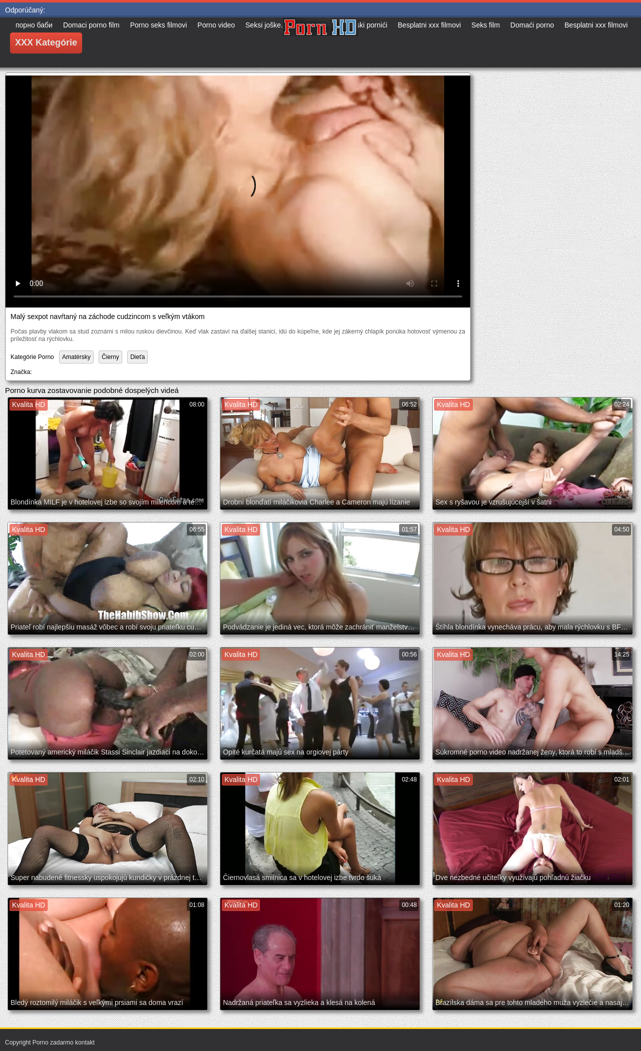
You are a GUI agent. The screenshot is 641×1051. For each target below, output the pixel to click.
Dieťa (137, 357)
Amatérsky (76, 357)
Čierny (110, 357)
